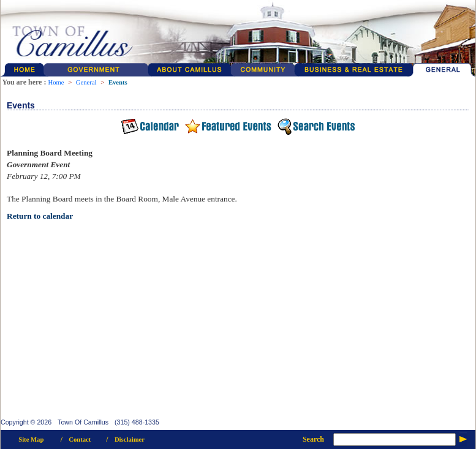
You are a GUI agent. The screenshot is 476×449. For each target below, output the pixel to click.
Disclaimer (130, 439)
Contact (80, 439)
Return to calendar (40, 216)
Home (56, 82)
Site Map (30, 439)
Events (117, 82)
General (86, 82)
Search (313, 439)
